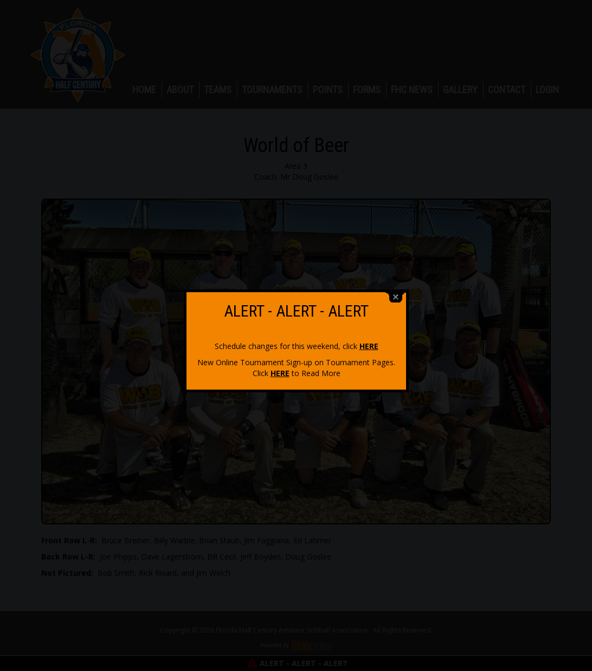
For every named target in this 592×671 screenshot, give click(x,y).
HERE (368, 343)
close (395, 294)
